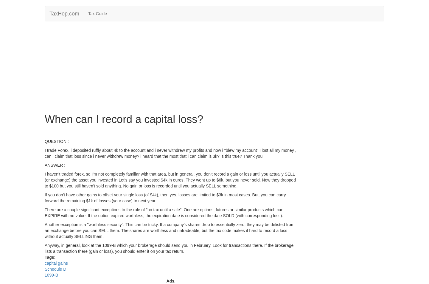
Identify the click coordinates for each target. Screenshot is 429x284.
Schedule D (55, 269)
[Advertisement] (214, 69)
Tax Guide (97, 13)
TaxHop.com (64, 14)
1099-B (51, 275)
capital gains (56, 263)
